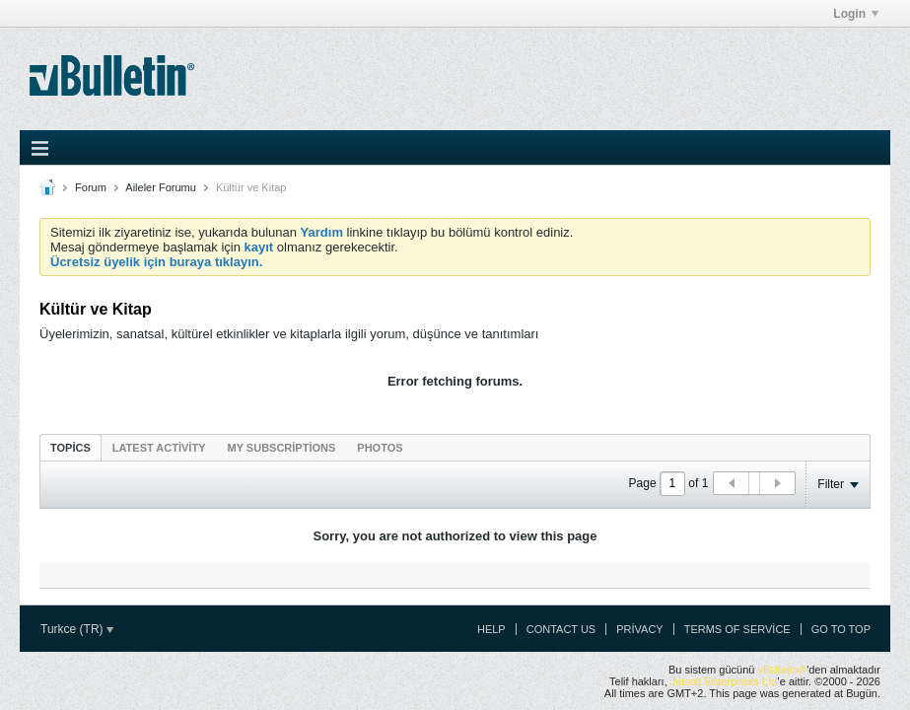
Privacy (639, 629)
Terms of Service (737, 629)
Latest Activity (159, 448)
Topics (70, 448)
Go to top (841, 629)
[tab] (70, 447)
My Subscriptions (282, 448)
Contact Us (561, 629)
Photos (379, 448)
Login (855, 14)
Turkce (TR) (76, 629)
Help (491, 629)
